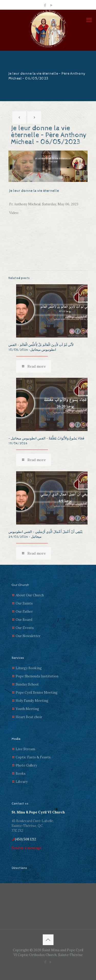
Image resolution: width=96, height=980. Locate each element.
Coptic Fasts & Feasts (33, 757)
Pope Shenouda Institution (37, 676)
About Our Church (30, 595)
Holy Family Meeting (32, 701)
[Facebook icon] (45, 5)
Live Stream (25, 749)
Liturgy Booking (29, 668)
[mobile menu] (89, 20)
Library (22, 782)
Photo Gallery (26, 765)
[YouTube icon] (51, 5)
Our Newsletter (28, 636)
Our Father (24, 611)
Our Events (25, 628)
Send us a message (26, 848)
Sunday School (27, 684)
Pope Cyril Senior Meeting (37, 692)
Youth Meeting (27, 709)
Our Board (24, 619)
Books (21, 773)
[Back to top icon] (48, 939)
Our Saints (24, 603)
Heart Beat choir (29, 717)
